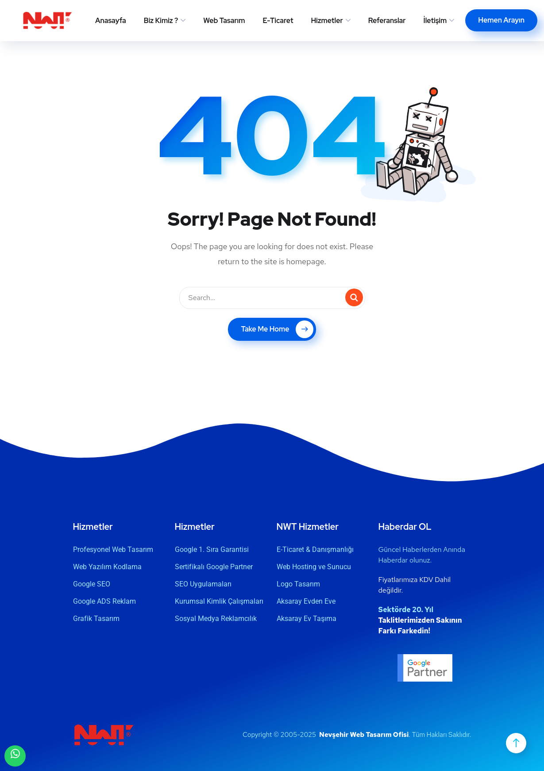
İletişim (435, 20)
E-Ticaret (278, 20)
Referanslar (387, 20)
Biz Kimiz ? (161, 20)
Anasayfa (110, 20)
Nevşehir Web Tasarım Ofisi (364, 734)
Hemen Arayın (501, 20)
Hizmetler (327, 20)
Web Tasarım (224, 20)
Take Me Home (277, 329)
